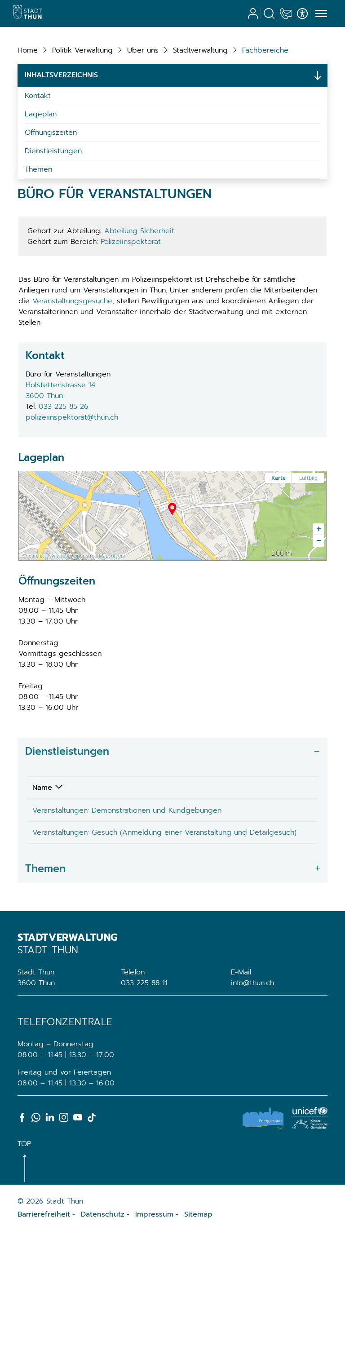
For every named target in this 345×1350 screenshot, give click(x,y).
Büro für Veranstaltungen (210, 913)
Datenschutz (102, 1333)
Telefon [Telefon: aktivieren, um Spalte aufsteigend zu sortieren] (275, 884)
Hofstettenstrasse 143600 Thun (60, 487)
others (118, 653)
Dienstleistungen (53, 248)
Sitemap (198, 1333)
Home (28, 147)
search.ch (37, 653)
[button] (82, 147)
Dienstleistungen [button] (67, 848)
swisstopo (60, 653)
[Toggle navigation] (320, 14)
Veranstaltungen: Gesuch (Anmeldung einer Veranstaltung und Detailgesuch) (98, 945)
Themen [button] (45, 987)
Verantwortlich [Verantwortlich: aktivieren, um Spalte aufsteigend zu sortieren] (207, 884)
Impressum (154, 1333)
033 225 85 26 (63, 503)
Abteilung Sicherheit (139, 328)
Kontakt (38, 192)
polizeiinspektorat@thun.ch (72, 514)
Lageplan (41, 211)
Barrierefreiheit (44, 1333)
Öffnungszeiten (51, 229)
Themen (38, 266)
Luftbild (308, 575)
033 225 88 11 (144, 1101)
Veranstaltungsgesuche (72, 398)
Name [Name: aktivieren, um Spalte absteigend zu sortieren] (42, 884)
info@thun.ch (252, 1101)
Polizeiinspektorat (131, 338)
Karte (278, 575)
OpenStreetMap (91, 653)
